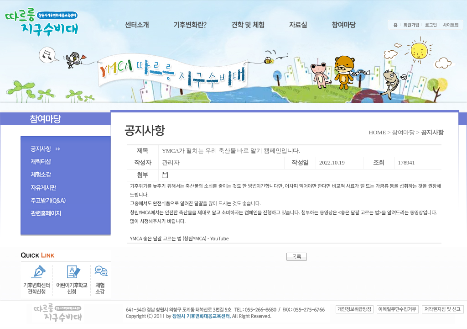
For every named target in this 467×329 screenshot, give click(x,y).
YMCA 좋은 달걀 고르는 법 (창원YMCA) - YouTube (179, 238)
